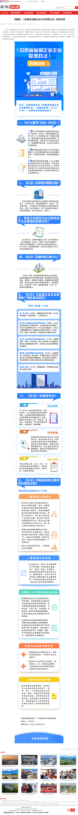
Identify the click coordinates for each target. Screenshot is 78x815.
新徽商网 (29, 812)
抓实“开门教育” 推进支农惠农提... (29, 789)
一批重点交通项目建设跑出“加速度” (68, 789)
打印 (35, 24)
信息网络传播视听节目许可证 (37, 810)
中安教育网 (40, 812)
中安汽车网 (34, 812)
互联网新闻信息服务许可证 (14, 810)
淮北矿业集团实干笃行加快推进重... (48, 761)
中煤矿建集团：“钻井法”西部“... (29, 775)
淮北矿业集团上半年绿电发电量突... (10, 775)
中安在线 (18, 812)
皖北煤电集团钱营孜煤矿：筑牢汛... (48, 775)
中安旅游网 (45, 812)
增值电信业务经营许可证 (26, 810)
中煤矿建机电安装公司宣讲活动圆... (68, 775)
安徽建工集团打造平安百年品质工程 (68, 761)
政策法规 (10, 24)
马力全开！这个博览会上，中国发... (29, 761)
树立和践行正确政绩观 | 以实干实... (10, 761)
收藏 (29, 24)
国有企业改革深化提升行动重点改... (10, 789)
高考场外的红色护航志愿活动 (48, 789)
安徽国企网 (23, 812)
